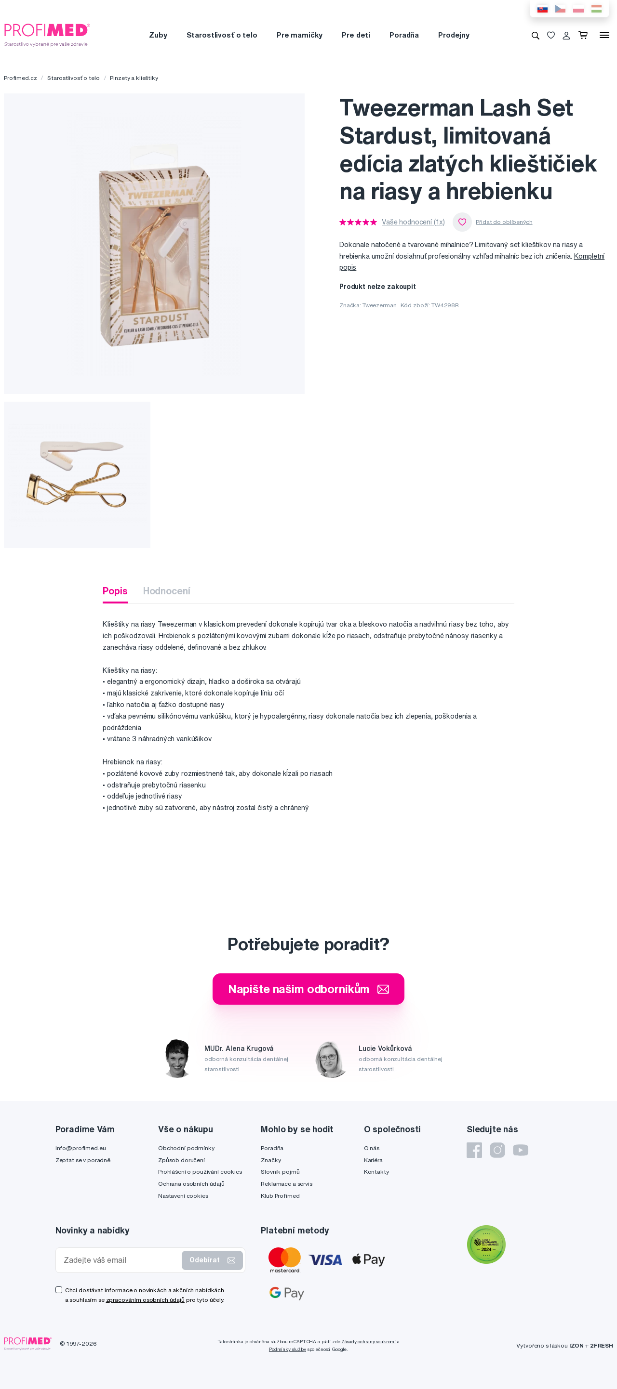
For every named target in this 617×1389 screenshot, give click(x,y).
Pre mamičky (299, 35)
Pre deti (356, 35)
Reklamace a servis (286, 1183)
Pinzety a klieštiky (134, 78)
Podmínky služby (287, 1349)
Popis (115, 591)
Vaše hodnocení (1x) (413, 222)
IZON (576, 1345)
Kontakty (376, 1171)
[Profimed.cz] (47, 34)
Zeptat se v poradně (82, 1160)
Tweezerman (379, 305)
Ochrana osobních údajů (191, 1183)
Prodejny (453, 35)
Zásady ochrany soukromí (368, 1341)
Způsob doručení (181, 1160)
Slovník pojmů (280, 1171)
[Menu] (604, 35)
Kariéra (373, 1160)
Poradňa (404, 35)
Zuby (158, 35)
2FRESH (601, 1345)
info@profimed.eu (80, 1148)
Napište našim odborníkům (308, 989)
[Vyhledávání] (535, 35)
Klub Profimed (280, 1195)
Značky (271, 1160)
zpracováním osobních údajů (145, 1300)
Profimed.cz (20, 78)
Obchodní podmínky (186, 1148)
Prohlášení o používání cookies (200, 1171)
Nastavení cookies (183, 1195)
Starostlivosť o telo (222, 35)
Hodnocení (166, 591)
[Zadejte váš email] (121, 1260)
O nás (371, 1148)
